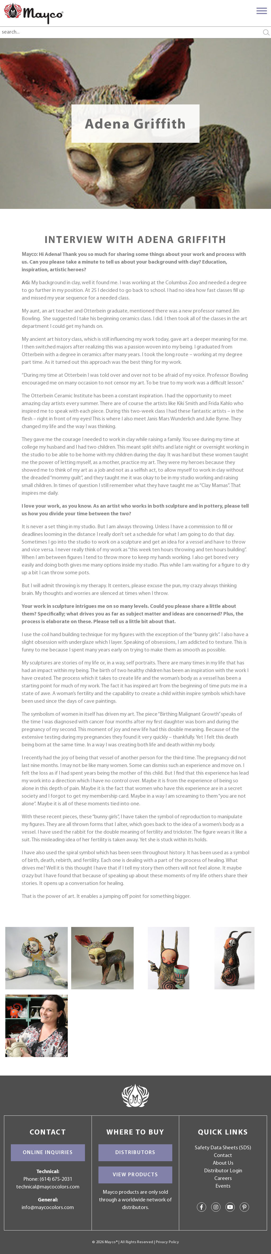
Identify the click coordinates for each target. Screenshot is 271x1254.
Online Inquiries (48, 1152)
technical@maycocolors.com (47, 1187)
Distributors (135, 1152)
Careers (223, 1178)
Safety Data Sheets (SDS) (223, 1148)
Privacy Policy (167, 1242)
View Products (135, 1175)
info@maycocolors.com (48, 1207)
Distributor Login (223, 1171)
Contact (223, 1155)
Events (223, 1186)
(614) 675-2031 (56, 1179)
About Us (223, 1163)
